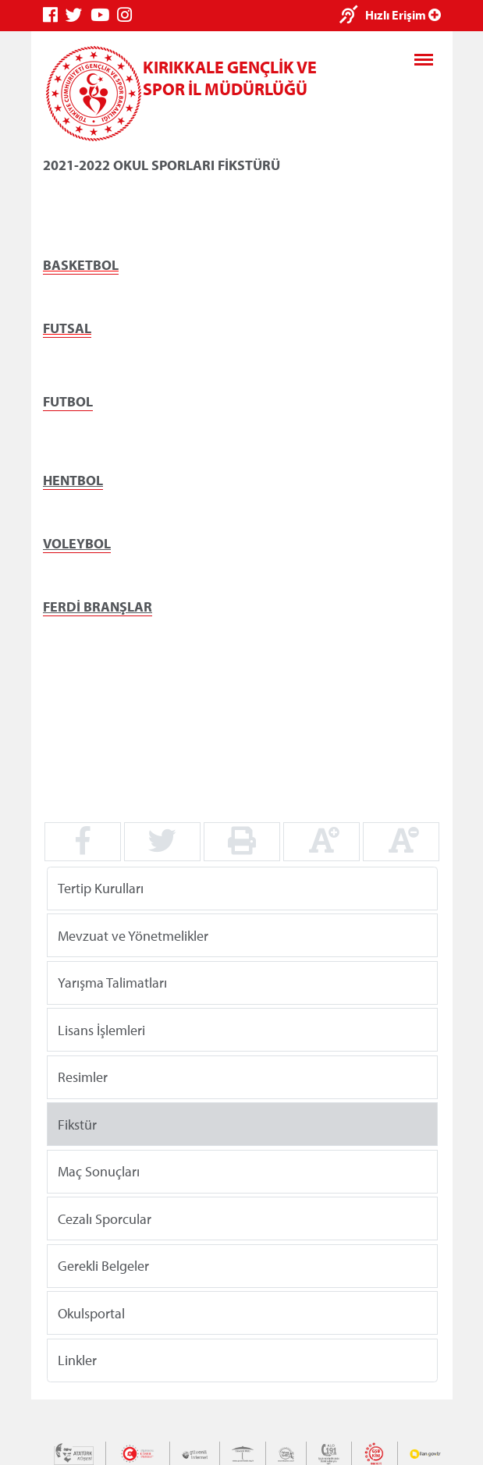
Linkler (77, 1360)
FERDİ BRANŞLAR (97, 606)
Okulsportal (91, 1312)
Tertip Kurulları (101, 888)
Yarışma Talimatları (112, 982)
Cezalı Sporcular (104, 1218)
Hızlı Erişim (403, 15)
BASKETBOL (81, 265)
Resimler (83, 1077)
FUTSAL (67, 328)
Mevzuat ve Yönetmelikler (133, 935)
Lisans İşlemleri (101, 1029)
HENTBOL (73, 480)
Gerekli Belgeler (103, 1266)
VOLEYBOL (77, 543)
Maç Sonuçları (99, 1171)
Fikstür (77, 1124)
